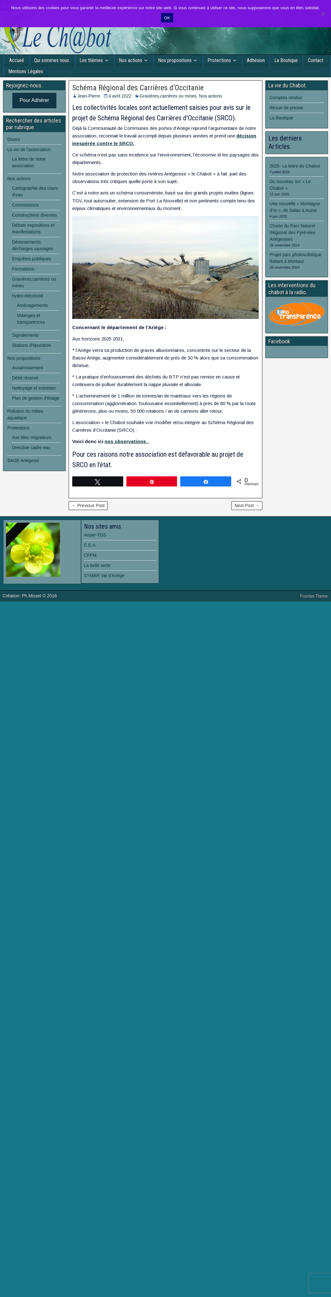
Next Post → (246, 505)
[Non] (323, 13)
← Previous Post (88, 505)
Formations (23, 268)
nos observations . (127, 441)
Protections (219, 60)
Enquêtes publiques (31, 258)
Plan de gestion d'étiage (35, 398)
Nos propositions (175, 60)
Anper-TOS (95, 534)
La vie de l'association (29, 149)
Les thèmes (91, 60)
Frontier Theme (314, 596)
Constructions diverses (34, 215)
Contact (315, 60)
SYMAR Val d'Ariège (104, 575)
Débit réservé (25, 377)
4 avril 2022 (119, 96)
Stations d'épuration (31, 345)
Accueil (16, 60)
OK (167, 18)
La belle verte (97, 565)
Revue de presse (286, 107)
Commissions (25, 204)
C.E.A (90, 545)
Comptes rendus (286, 97)
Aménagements (32, 305)
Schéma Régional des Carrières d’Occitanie (138, 87)
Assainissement (27, 367)
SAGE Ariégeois (23, 460)
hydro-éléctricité (27, 295)
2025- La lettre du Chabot (295, 165)
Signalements (25, 335)
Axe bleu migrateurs (32, 437)
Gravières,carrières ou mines (168, 96)
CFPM (90, 555)
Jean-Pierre (88, 96)
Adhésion (256, 60)
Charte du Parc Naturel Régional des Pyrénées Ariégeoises (292, 232)
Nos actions (130, 60)
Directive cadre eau (31, 447)
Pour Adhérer (34, 100)
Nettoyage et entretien (34, 388)
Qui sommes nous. (52, 60)
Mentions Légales (25, 71)
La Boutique (286, 60)
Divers (13, 139)
